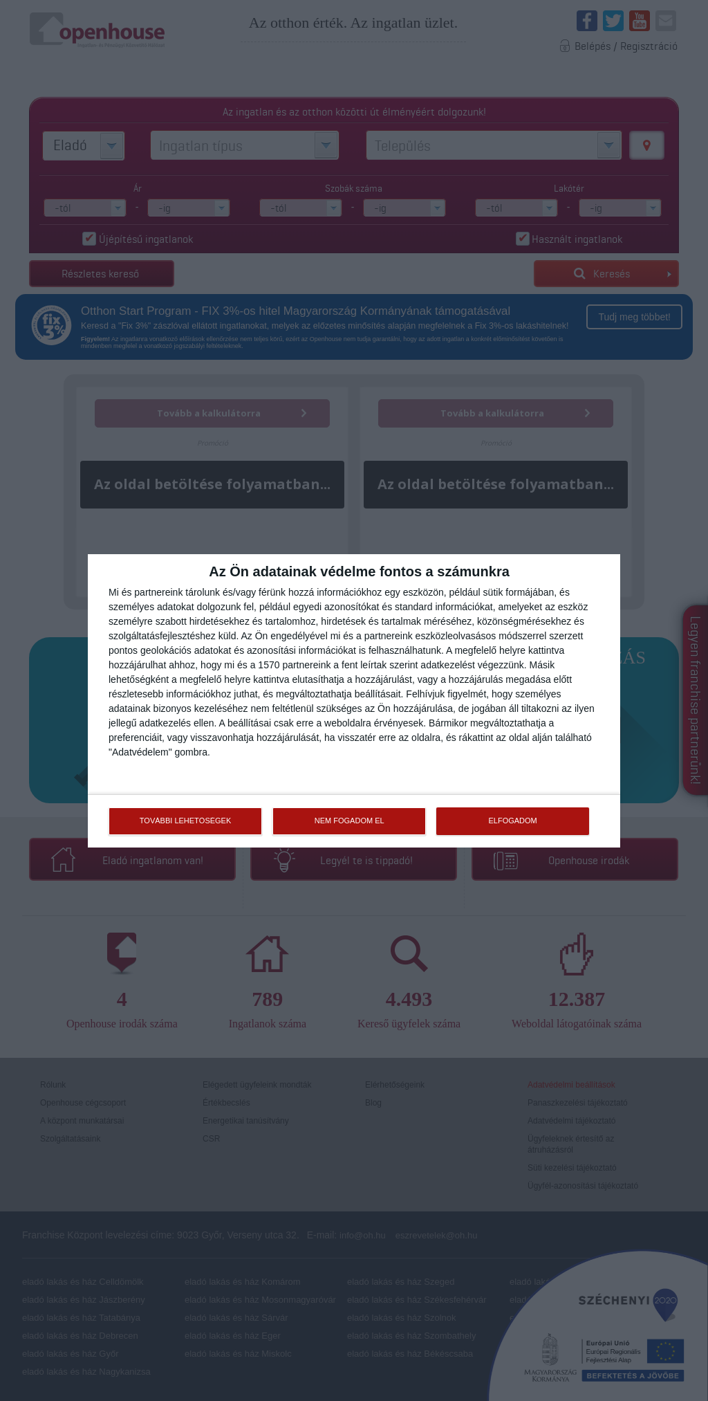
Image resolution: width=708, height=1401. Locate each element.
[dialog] (354, 700)
